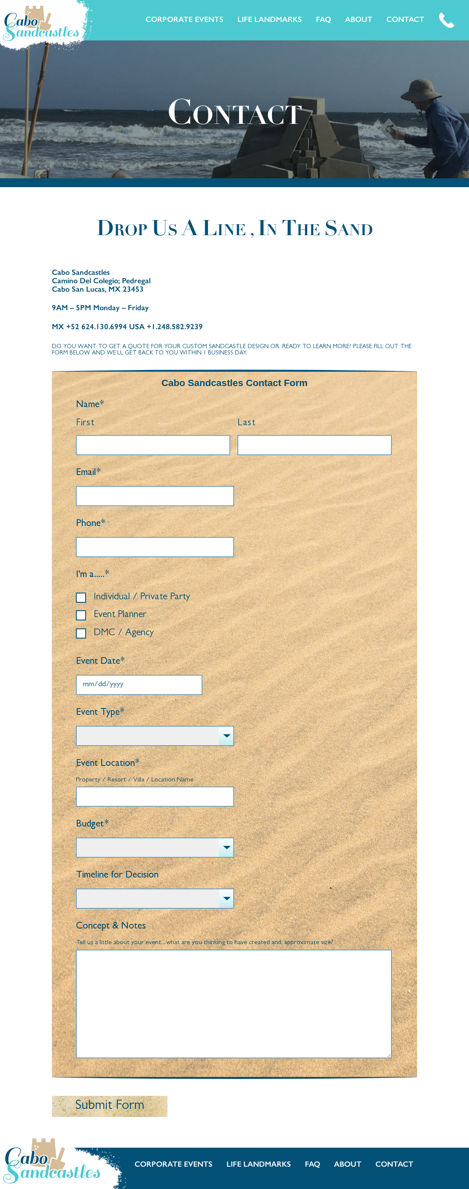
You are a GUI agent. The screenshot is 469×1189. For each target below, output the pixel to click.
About (358, 19)
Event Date (100, 662)
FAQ (323, 19)
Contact (405, 19)
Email (88, 473)
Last (246, 423)
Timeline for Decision (117, 875)
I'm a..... (92, 575)
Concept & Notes (111, 926)
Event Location (108, 764)
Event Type (100, 713)
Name (90, 405)
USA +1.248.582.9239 (166, 326)
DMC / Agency (124, 633)
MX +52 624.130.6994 (90, 326)
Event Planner (120, 615)
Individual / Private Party (142, 597)
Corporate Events (185, 19)
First (85, 423)
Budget (92, 824)
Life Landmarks (269, 19)
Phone (90, 524)
